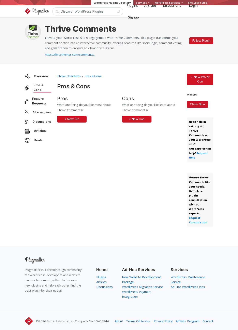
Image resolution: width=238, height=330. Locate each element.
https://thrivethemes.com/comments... (70, 54)
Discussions (41, 122)
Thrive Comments (69, 76)
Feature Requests (39, 101)
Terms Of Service (138, 321)
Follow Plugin (201, 40)
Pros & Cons (38, 87)
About (119, 321)
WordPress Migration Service (142, 287)
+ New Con (137, 119)
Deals (38, 140)
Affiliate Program (187, 321)
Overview (41, 76)
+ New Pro (71, 119)
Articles (40, 131)
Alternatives (41, 112)
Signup (133, 17)
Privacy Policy (163, 321)
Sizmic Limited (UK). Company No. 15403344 (78, 321)
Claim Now (197, 104)
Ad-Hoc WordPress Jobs (188, 287)
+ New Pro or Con (200, 79)
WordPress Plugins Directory (112, 2)
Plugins (101, 277)
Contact (208, 321)
